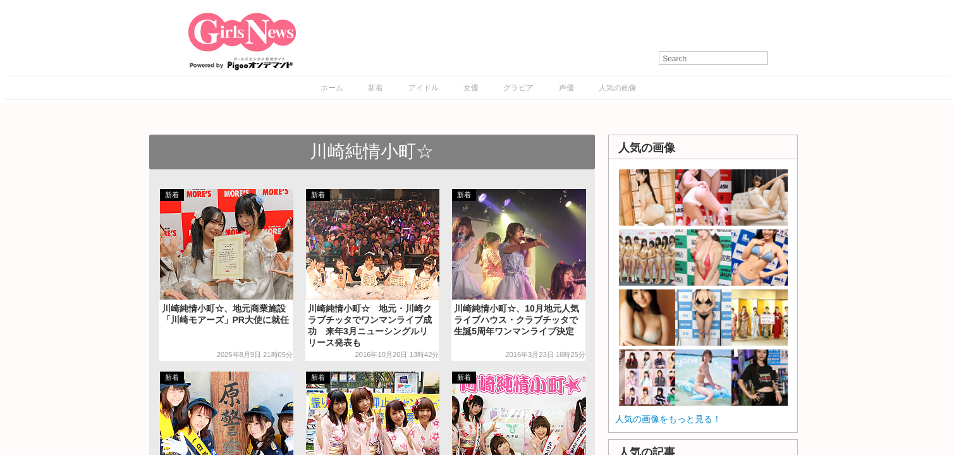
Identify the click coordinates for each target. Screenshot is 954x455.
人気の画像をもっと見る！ (668, 419)
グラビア (518, 87)
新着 (375, 87)
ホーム (332, 87)
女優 (471, 87)
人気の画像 (618, 87)
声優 (566, 87)
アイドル (423, 87)
